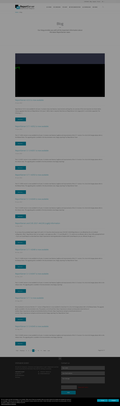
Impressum (13, 404)
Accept (102, 400)
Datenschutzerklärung (6, 404)
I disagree (113, 400)
